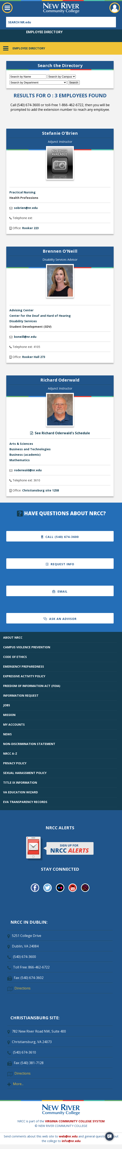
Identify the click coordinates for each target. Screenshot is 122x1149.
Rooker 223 (30, 228)
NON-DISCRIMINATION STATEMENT (29, 744)
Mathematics (19, 460)
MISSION (9, 715)
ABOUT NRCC (12, 637)
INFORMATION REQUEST (21, 695)
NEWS (7, 734)
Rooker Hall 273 (33, 357)
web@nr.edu (68, 1136)
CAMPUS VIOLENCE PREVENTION (26, 647)
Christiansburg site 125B (40, 490)
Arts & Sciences (21, 444)
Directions (22, 988)
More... (18, 1084)
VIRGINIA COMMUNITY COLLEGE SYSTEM (75, 1121)
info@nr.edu (71, 1141)
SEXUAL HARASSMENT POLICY (24, 773)
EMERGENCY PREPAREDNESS (23, 666)
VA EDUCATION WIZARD (20, 792)
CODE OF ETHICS (15, 657)
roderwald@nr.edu (28, 470)
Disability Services (23, 321)
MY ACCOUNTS (14, 724)
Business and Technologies (30, 449)
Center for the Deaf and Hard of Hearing (40, 316)
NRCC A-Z (10, 753)
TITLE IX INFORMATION (20, 782)
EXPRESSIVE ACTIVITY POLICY (24, 676)
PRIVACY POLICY (14, 763)
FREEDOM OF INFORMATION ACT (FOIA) (31, 686)
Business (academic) (25, 455)
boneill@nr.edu (25, 337)
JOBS (6, 705)
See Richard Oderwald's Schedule (60, 433)
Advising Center (21, 310)
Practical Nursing (22, 192)
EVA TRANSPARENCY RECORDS (25, 802)
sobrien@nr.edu (26, 208)
